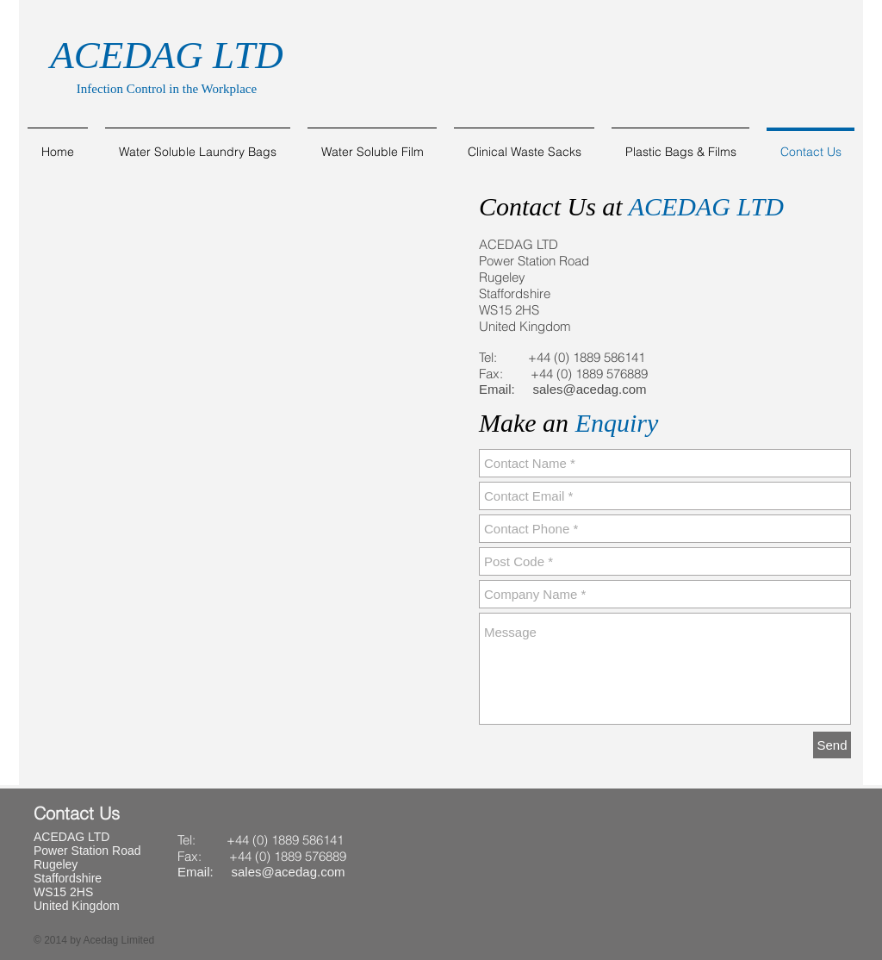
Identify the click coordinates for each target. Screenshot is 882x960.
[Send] (832, 745)
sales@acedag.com (590, 389)
